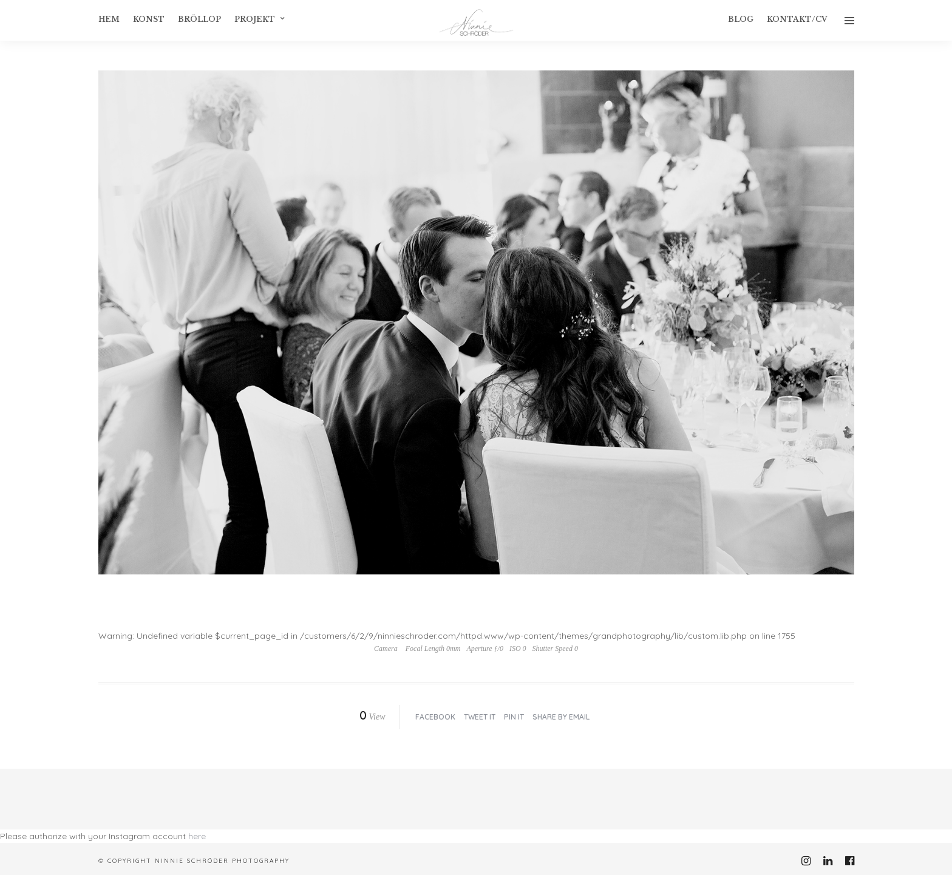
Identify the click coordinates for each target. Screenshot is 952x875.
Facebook (435, 716)
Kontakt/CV (797, 19)
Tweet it (479, 716)
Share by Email (561, 716)
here (197, 836)
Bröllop (199, 19)
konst (149, 19)
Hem (109, 19)
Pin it (514, 716)
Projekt (254, 19)
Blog (740, 19)
